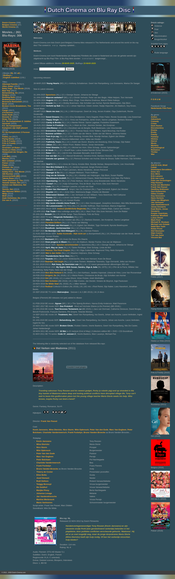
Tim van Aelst (157, 235)
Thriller (154, 152)
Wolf (4, 196)
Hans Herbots (157, 198)
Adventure (156, 119)
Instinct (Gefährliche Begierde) (71, 209)
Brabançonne (8, 99)
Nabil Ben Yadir (158, 226)
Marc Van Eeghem (117, 430)
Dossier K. (7, 117)
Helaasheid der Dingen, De (14, 152)
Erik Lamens (157, 176)
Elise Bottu (41, 475)
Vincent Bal (156, 237)
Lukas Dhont (157, 218)
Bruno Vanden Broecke (95, 432)
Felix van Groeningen (161, 180)
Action (154, 117)
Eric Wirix (155, 174)
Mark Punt (156, 220)
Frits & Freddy (9, 143)
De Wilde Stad (52, 284)
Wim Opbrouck (82, 430)
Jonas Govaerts (158, 207)
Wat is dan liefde (53, 253)
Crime (154, 123)
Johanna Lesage (44, 493)
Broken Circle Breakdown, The (16, 106)
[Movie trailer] (77, 381)
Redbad (48, 286)
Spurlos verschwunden (67, 245)
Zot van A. (7, 200)
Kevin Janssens (40, 430)
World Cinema (8, 27)
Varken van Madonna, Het (14, 185)
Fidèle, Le (6, 137)
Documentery (157, 128)
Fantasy (154, 137)
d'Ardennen (7, 112)
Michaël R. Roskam (160, 222)
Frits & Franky (8, 141)
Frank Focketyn (75, 432)
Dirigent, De (50, 275)
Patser (5, 163)
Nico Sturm (68, 430)
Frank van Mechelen (160, 185)
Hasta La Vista (9, 150)
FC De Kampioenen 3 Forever (16, 132)
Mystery (154, 145)
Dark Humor (156, 126)
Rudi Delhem (42, 481)
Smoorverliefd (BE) (11, 176)
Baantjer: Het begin (54, 261)
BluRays (7, 75)
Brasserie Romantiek (12, 101)
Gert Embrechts (158, 191)
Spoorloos (51, 95)
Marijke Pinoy (42, 490)
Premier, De (7, 167)
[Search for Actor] (52, 69)
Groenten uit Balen (11, 148)
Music (154, 143)
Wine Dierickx (55, 430)
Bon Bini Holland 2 (54, 273)
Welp (4, 194)
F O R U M (155, 99)
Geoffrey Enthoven (160, 189)
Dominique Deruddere (161, 169)
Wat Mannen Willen (11, 191)
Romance (155, 150)
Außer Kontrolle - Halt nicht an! (71, 234)
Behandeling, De (10, 93)
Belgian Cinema (9, 25)
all (18, 73)
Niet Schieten (51, 281)
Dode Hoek (7, 115)
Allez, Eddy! (7, 86)
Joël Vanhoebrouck (160, 204)
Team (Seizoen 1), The (12, 180)
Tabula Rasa (8, 178)
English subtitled (11, 77)
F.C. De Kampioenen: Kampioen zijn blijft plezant (15, 127)
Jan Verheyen (157, 202)
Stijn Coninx (156, 233)
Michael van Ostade (160, 224)
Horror (154, 141)
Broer (4, 104)
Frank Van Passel (159, 187)
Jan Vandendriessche (46, 496)
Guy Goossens (158, 196)
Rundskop (7, 169)
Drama (154, 130)
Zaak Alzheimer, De (11, 198)
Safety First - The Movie (13, 172)
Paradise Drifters (53, 222)
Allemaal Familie (10, 84)
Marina (5, 158)
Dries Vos (155, 172)
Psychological (157, 148)
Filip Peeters (157, 183)
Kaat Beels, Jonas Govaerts (159, 210)
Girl (4, 145)
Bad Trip (6, 91)
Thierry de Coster (44, 472)
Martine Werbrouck (45, 499)
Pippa (5, 165)
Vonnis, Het (7, 189)
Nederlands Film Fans (161, 108)
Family (154, 134)
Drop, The (6, 119)
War (153, 154)
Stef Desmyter (157, 231)
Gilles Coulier (157, 194)
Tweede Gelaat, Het (11, 183)
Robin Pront (156, 229)
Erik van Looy (157, 178)
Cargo (5, 110)
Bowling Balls (8, 97)
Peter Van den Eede (99, 430)
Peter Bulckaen (43, 459)
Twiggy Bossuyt (43, 484)
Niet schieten (8, 161)
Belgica (5, 95)
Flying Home (8, 139)
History (154, 139)
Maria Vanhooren (44, 502)
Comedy (155, 121)
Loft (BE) (6, 156)
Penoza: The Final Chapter (57, 250)
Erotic (154, 132)
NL (12, 73)
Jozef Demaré (42, 478)
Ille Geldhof (41, 487)
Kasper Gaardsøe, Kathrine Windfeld (159, 214)
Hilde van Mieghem (160, 200)
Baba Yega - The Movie (13, 88)
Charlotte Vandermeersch (55, 432)
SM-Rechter (7, 174)
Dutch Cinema (8, 22)
